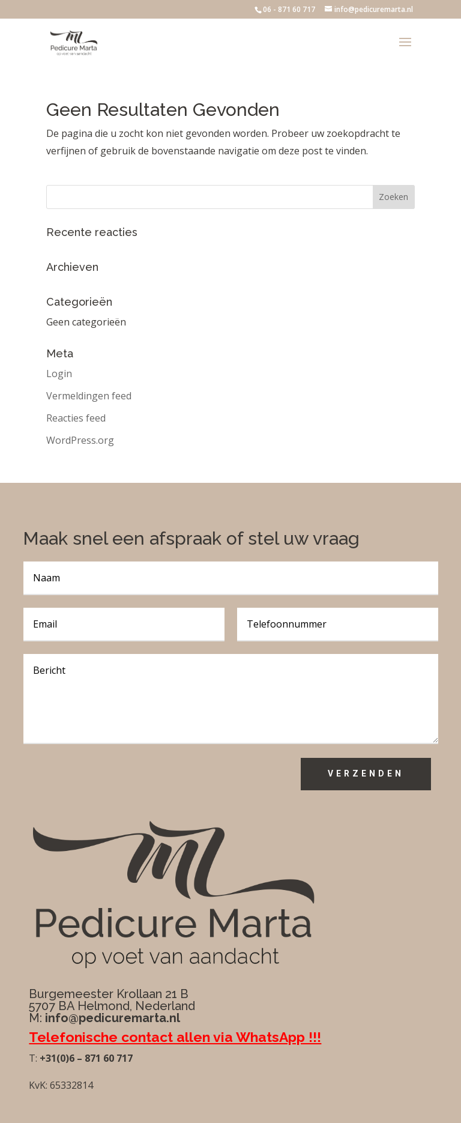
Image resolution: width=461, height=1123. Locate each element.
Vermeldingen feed (88, 395)
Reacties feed (76, 418)
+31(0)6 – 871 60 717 (85, 1058)
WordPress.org (80, 440)
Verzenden (366, 773)
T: (33, 1058)
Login (59, 373)
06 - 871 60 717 (289, 9)
